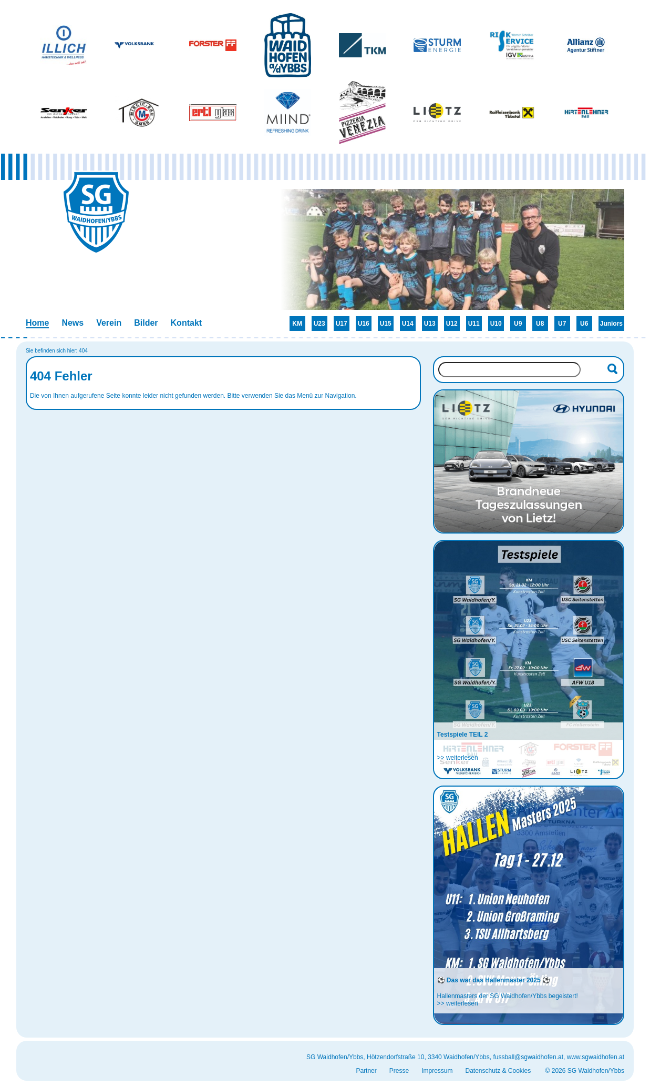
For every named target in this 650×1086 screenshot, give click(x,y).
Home (37, 322)
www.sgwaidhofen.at (595, 1057)
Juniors (611, 323)
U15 (385, 323)
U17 (341, 323)
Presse (399, 1070)
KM (297, 323)
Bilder (146, 322)
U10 (496, 323)
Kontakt (186, 322)
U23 (319, 323)
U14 (408, 323)
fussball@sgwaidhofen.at (528, 1057)
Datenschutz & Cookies (498, 1070)
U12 (452, 323)
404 (83, 351)
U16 (363, 323)
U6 (584, 323)
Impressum (436, 1070)
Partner (366, 1070)
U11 (474, 323)
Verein (108, 322)
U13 (430, 323)
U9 (518, 323)
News (72, 322)
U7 (562, 323)
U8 (540, 323)
